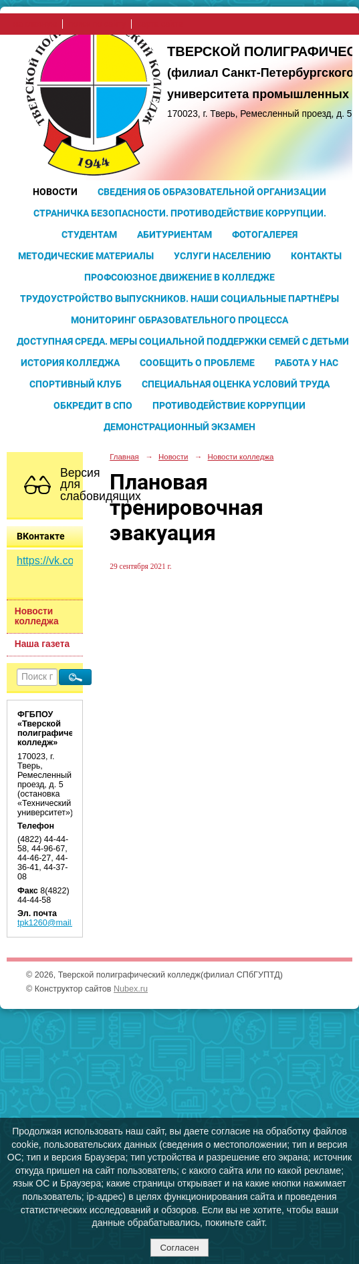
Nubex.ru (131, 989)
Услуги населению (222, 255)
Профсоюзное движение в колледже (179, 277)
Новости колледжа (37, 616)
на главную (35, 24)
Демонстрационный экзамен (179, 426)
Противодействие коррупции (229, 405)
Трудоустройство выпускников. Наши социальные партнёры (179, 298)
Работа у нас (306, 362)
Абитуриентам (174, 234)
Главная (124, 457)
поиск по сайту (97, 24)
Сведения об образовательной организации (212, 191)
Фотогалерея (264, 234)
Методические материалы (86, 255)
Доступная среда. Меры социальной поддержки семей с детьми (183, 341)
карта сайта (160, 24)
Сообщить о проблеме (197, 362)
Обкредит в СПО (92, 405)
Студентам (89, 234)
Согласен (179, 1248)
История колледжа (70, 362)
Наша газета (42, 644)
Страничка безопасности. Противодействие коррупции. (179, 213)
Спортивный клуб (75, 384)
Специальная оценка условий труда (236, 384)
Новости (55, 191)
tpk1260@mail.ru (49, 922)
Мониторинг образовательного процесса (179, 319)
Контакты (316, 255)
